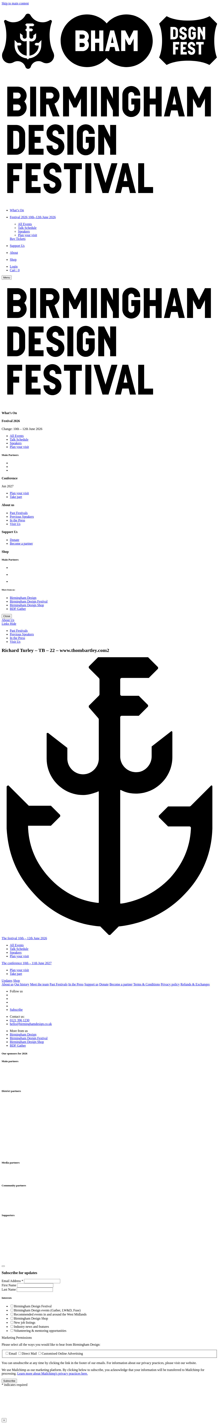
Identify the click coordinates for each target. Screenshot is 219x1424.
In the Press (17, 520)
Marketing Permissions (17, 1337)
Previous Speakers (22, 516)
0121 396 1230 (19, 1020)
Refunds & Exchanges (195, 984)
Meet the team (39, 984)
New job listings (24, 1322)
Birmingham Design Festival (29, 601)
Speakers (24, 231)
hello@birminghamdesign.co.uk (31, 1024)
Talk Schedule (27, 227)
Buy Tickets (18, 238)
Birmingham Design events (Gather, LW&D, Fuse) (47, 1310)
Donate (14, 540)
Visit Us (15, 524)
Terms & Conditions (146, 984)
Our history (21, 984)
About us (7, 984)
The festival (24, 938)
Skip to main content (15, 3)
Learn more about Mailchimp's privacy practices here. (52, 1373)
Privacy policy (170, 984)
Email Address (13, 1281)
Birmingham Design (23, 598)
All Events (25, 224)
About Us (8, 620)
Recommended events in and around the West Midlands (50, 1314)
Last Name (9, 1289)
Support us (91, 984)
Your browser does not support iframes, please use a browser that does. (109, 1402)
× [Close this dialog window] (4, 1420)
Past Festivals (19, 513)
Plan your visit (27, 235)
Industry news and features (31, 1326)
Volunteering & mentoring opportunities (40, 1330)
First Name (9, 1285)
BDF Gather (18, 609)
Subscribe (16, 1009)
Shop (16, 980)
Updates (7, 980)
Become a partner (21, 543)
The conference (27, 963)
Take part (16, 497)
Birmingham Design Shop (27, 605)
